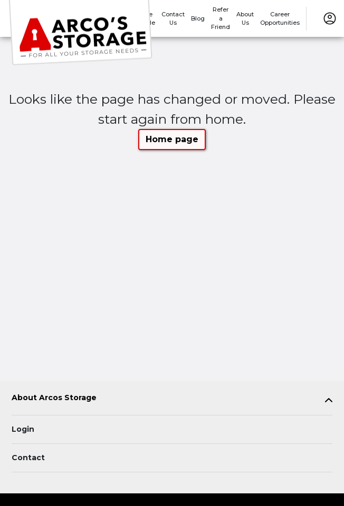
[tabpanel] (172, 399)
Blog (198, 18)
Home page (172, 139)
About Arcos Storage (54, 397)
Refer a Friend (220, 18)
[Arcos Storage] (82, 33)
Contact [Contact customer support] (28, 457)
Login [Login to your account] (23, 429)
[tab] (172, 399)
